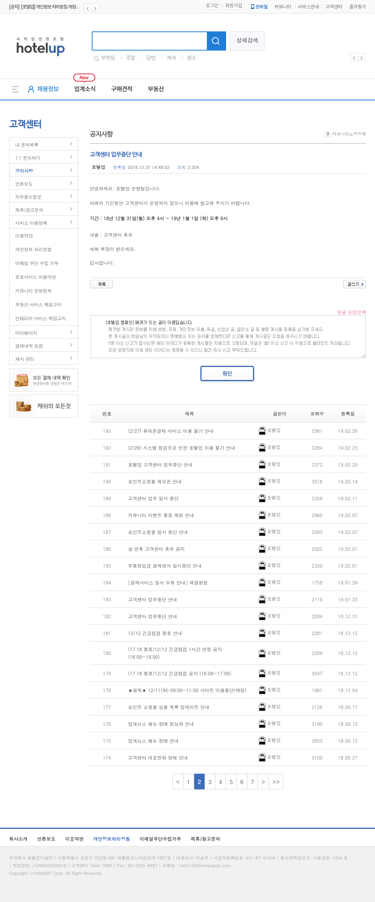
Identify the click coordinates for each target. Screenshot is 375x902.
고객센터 (333, 7)
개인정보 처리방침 (33, 249)
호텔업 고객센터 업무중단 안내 (160, 464)
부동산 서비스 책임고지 (38, 304)
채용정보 (48, 89)
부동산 (156, 89)
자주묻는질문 (28, 196)
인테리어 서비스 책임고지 (40, 318)
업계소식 (85, 89)
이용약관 (24, 235)
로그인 (212, 5)
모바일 (258, 7)
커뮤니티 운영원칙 (33, 290)
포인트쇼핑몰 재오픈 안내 (155, 481)
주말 (130, 58)
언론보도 (24, 183)
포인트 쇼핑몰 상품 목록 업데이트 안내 (169, 707)
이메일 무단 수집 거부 (37, 263)
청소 (191, 58)
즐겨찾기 (357, 7)
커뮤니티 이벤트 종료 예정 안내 (161, 515)
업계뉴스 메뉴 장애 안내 (153, 740)
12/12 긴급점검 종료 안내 (155, 633)
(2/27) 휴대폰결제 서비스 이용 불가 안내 (171, 430)
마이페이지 (26, 332)
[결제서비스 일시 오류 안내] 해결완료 (168, 582)
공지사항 (24, 170)
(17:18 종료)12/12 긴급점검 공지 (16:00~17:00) (179, 673)
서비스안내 (308, 7)
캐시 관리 (24, 358)
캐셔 (171, 58)
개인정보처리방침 (111, 838)
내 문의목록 (26, 144)
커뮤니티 (282, 7)
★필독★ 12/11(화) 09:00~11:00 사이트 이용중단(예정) (187, 690)
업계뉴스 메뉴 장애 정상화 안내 (161, 723)
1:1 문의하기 (27, 157)
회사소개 (18, 838)
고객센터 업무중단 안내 (152, 599)
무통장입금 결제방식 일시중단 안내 (165, 565)
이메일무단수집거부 (160, 838)
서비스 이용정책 (31, 222)
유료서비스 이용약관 (35, 276)
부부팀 (108, 58)
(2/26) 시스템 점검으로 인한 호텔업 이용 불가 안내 (181, 447)
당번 (150, 58)
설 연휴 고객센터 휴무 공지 (156, 548)
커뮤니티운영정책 (345, 134)
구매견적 (121, 89)
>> (276, 782)
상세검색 (247, 41)
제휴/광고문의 (29, 209)
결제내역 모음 (29, 345)
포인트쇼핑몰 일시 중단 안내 (158, 532)
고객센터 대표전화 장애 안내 (158, 757)
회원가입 (233, 5)
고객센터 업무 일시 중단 (153, 498)
